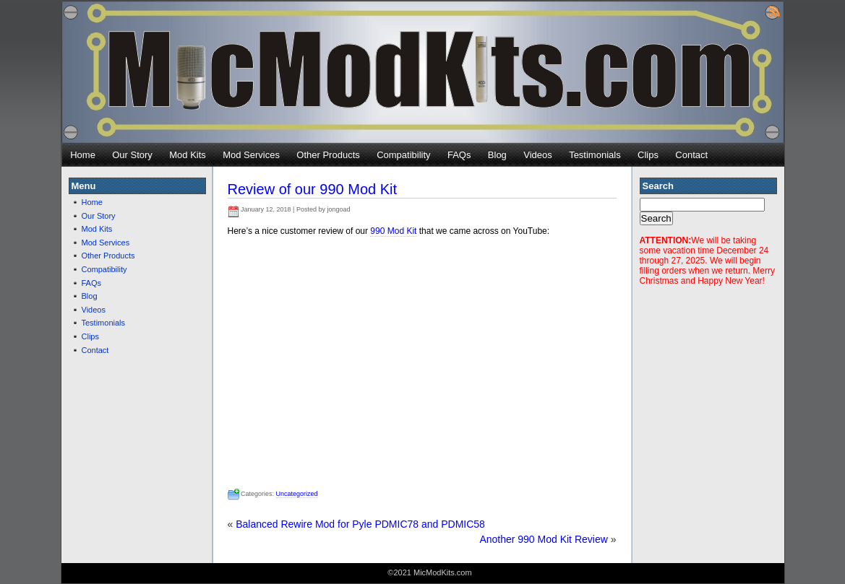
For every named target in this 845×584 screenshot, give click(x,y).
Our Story (132, 154)
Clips (648, 154)
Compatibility (403, 154)
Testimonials (595, 154)
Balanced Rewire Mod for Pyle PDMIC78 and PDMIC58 (360, 524)
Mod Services (251, 154)
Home (82, 154)
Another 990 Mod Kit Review (543, 539)
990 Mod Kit (393, 231)
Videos (537, 154)
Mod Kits (187, 154)
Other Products (327, 154)
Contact (691, 154)
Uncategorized (297, 493)
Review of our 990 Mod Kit (313, 189)
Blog (497, 154)
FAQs (459, 154)
